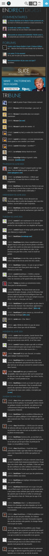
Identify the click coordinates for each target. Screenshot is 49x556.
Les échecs (11, 62)
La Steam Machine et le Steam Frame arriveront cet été (26, 21)
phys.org (37, 308)
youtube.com (20, 160)
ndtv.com (26, 315)
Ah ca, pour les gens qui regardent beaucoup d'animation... (26, 55)
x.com (10, 392)
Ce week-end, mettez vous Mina (19, 28)
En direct (13, 10)
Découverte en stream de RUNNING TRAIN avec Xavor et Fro (26, 35)
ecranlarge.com (26, 236)
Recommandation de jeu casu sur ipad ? (22, 60)
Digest (33, 10)
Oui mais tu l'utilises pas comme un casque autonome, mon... (26, 23)
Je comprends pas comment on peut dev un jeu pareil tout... (26, 37)
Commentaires (15, 17)
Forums (9, 43)
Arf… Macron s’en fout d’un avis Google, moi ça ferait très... (26, 48)
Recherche (26, 3)
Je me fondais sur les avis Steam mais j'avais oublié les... (25, 30)
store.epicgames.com (15, 172)
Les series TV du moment (16, 53)
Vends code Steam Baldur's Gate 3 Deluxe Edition (25, 46)
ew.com (22, 120)
